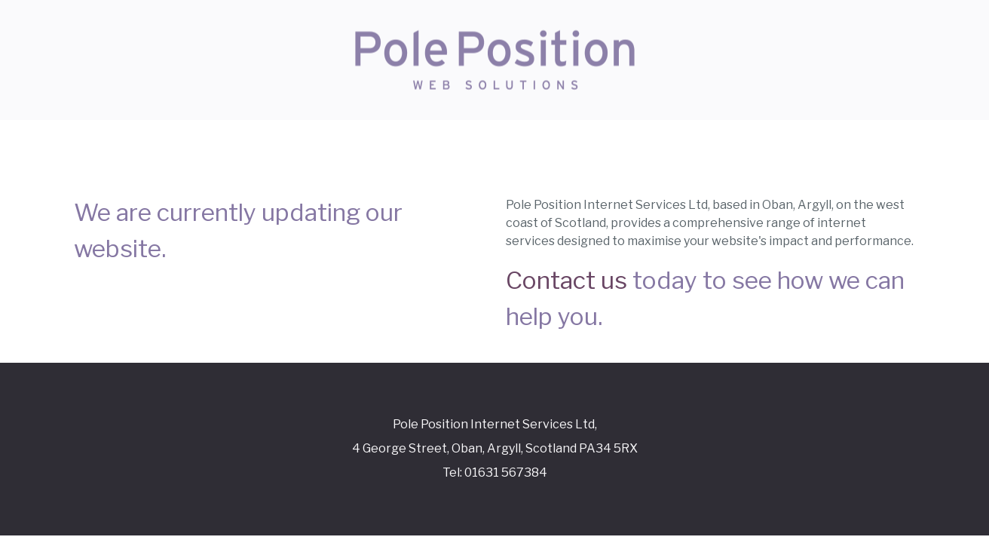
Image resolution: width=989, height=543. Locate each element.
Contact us (566, 280)
